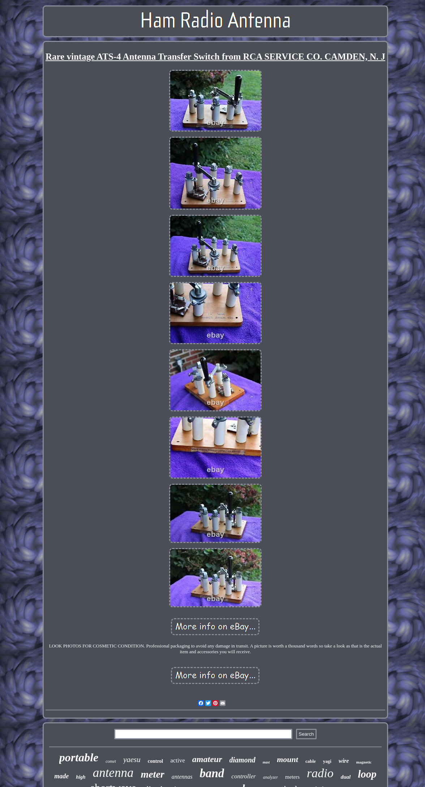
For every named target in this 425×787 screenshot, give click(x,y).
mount (287, 759)
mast (266, 762)
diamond (242, 760)
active (177, 760)
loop (367, 774)
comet (111, 761)
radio (320, 773)
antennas (182, 777)
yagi (327, 761)
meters (292, 777)
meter (152, 774)
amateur (207, 759)
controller (243, 776)
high (80, 777)
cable (310, 761)
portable (78, 757)
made (61, 776)
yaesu (132, 759)
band (212, 773)
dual (346, 777)
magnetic (364, 762)
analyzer (270, 777)
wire (344, 761)
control (155, 761)
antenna (113, 773)
